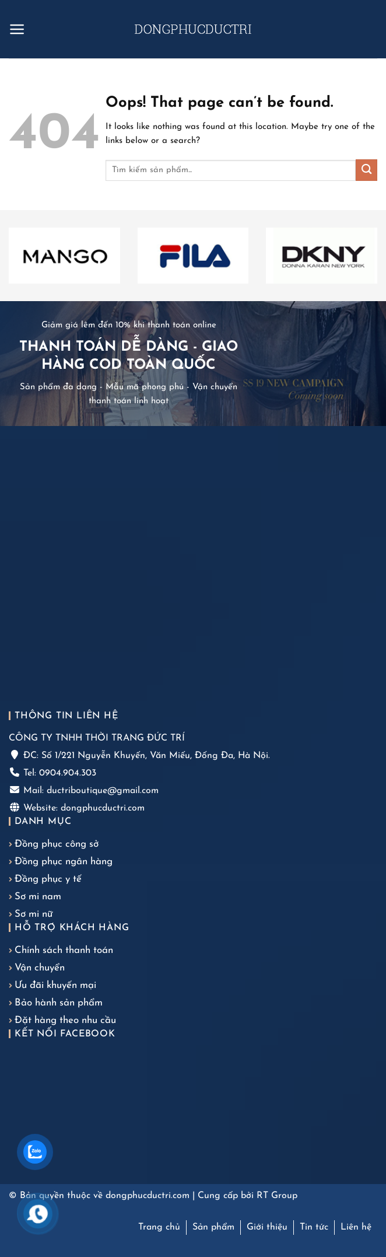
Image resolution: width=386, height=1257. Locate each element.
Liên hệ (356, 1227)
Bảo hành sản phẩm (59, 1003)
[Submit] (366, 170)
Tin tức (314, 1227)
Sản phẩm (213, 1227)
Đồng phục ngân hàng (64, 862)
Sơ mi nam (38, 897)
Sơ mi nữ (33, 914)
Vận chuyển (40, 968)
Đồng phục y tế (48, 879)
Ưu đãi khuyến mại (55, 985)
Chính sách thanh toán (64, 950)
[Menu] (17, 29)
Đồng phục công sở (57, 844)
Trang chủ (159, 1227)
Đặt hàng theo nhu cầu (65, 1020)
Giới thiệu (267, 1227)
